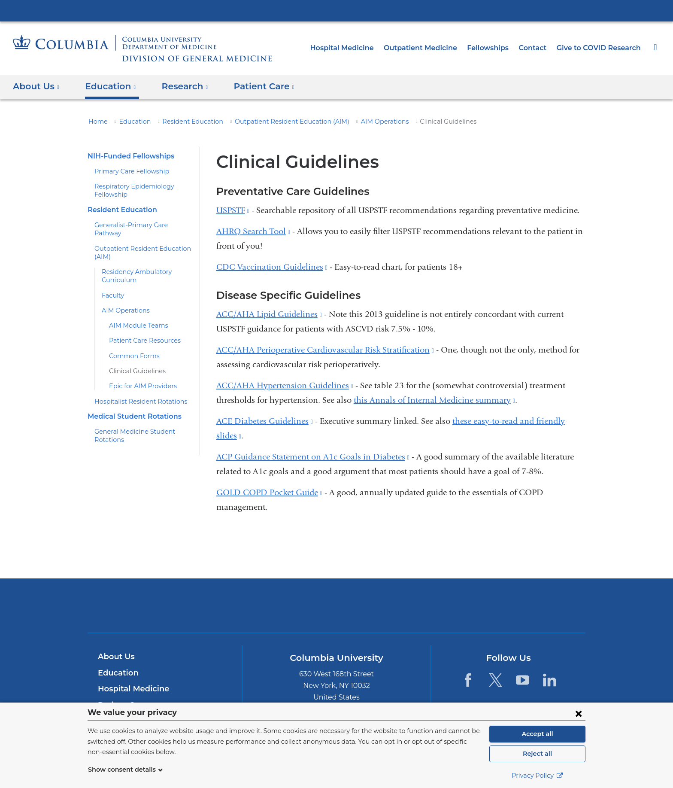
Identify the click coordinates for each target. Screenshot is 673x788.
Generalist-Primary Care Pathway (140, 225)
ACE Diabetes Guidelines (264, 421)
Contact (538, 48)
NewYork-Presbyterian (336, 611)
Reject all (537, 753)
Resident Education (182, 121)
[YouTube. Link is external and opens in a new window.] (522, 679)
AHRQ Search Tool (253, 231)
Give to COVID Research (601, 48)
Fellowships (495, 48)
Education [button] (107, 86)
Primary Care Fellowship (128, 171)
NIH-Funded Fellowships (128, 156)
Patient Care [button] (254, 86)
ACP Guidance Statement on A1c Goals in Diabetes (312, 457)
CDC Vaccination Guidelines (271, 267)
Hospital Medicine (360, 48)
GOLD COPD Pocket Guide (269, 492)
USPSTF (232, 210)
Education (130, 121)
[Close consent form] (578, 713)
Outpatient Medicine (433, 48)
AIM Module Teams (135, 317)
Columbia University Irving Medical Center (336, 10)
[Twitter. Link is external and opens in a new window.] (495, 679)
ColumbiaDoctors (460, 605)
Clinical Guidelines (134, 362)
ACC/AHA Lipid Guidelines (269, 314)
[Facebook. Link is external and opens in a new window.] (468, 679)
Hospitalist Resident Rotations (135, 392)
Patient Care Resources (142, 332)
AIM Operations (354, 121)
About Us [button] (36, 86)
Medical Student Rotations (131, 408)
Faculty (111, 286)
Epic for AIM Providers (139, 377)
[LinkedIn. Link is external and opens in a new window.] (550, 679)
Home (96, 121)
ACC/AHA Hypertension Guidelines (284, 385)
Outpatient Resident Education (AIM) (271, 121)
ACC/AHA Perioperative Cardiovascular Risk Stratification (325, 350)
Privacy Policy (537, 775)
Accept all (537, 733)
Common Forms (131, 347)
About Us (115, 656)
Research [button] (178, 86)
